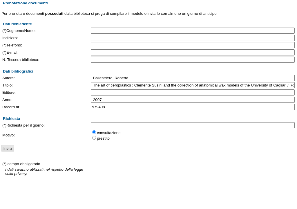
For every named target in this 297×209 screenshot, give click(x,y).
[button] (7, 148)
